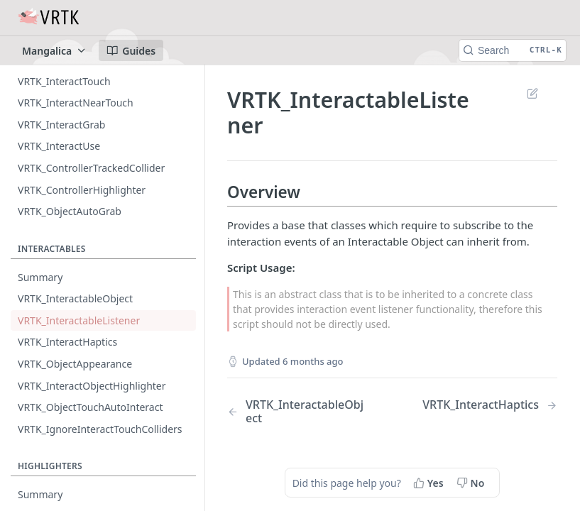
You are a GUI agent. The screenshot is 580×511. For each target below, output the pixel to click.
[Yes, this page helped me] (430, 482)
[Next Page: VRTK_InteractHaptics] (489, 405)
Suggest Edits (532, 93)
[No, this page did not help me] (472, 482)
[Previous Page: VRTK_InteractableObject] (297, 411)
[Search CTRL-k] (512, 50)
